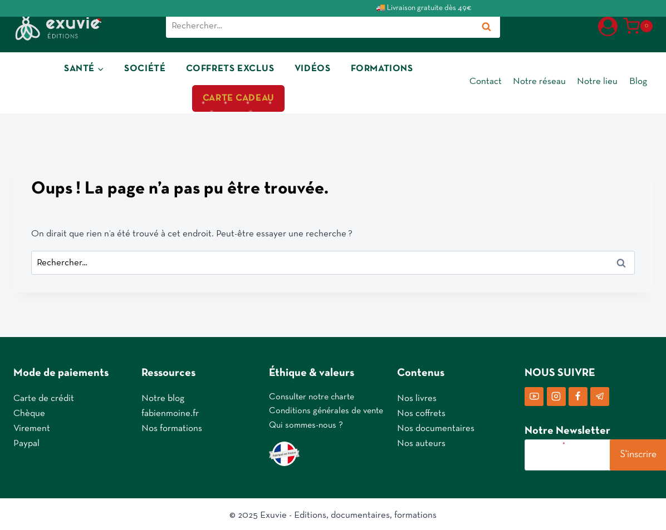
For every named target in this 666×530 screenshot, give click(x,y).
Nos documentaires (435, 426)
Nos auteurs (421, 441)
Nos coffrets (421, 411)
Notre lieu (597, 81)
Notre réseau (539, 81)
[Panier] (638, 26)
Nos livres (417, 396)
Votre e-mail (546, 442)
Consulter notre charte (311, 394)
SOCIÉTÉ (144, 68)
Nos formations (171, 426)
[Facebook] (578, 393)
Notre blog (162, 396)
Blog (638, 81)
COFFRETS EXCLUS (230, 68)
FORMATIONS (382, 68)
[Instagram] (556, 393)
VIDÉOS (312, 68)
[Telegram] (599, 393)
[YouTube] (534, 393)
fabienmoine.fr (170, 411)
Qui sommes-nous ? (306, 423)
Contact (485, 81)
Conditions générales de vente (326, 409)
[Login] (608, 26)
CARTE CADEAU (239, 98)
